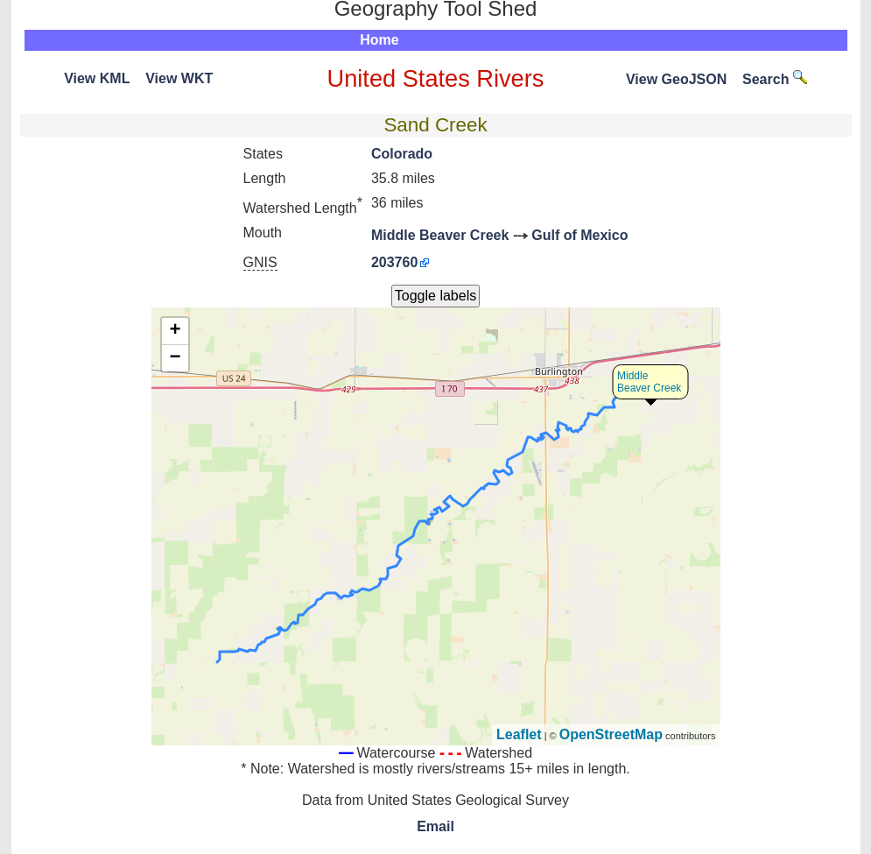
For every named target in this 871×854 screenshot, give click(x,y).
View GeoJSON (676, 79)
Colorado (401, 153)
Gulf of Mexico (579, 235)
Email (435, 826)
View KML (97, 78)
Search (774, 79)
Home (379, 39)
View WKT (179, 78)
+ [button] (174, 331)
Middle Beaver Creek (440, 235)
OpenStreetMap (611, 734)
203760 (394, 262)
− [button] (174, 358)
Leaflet (519, 734)
